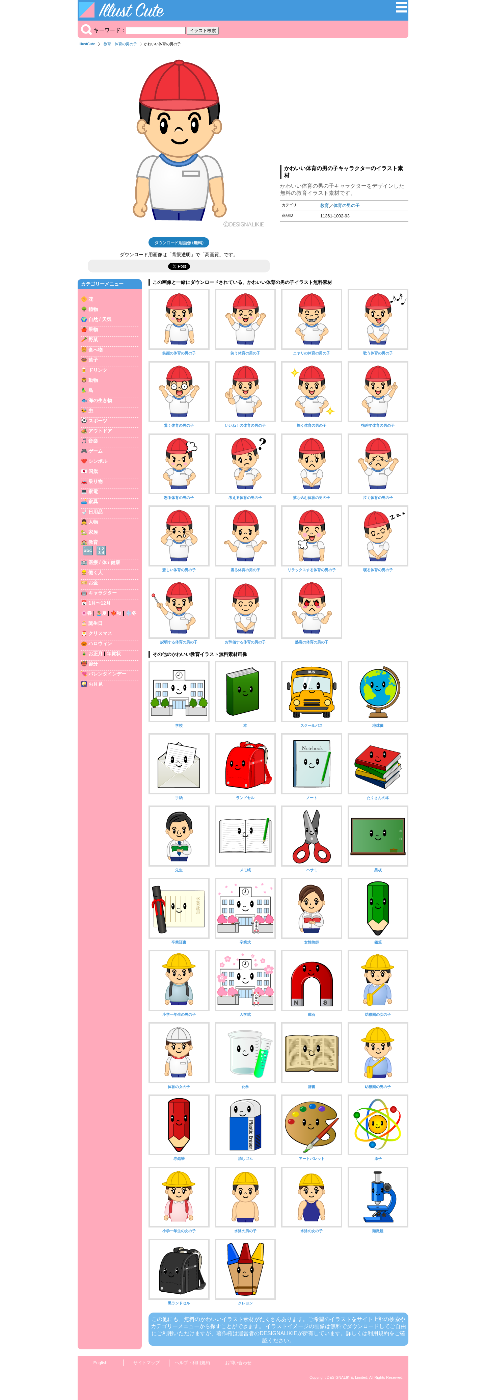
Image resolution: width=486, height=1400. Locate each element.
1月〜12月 (99, 603)
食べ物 (95, 349)
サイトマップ (146, 1362)
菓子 (93, 360)
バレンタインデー (107, 674)
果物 (93, 329)
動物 (93, 380)
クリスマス (100, 633)
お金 (93, 582)
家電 (93, 491)
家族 (93, 532)
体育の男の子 (126, 44)
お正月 (95, 653)
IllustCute (87, 44)
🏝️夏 (101, 613)
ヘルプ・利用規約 (192, 1362)
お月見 (95, 684)
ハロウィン (100, 643)
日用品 (95, 511)
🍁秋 (116, 613)
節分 (93, 663)
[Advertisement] (344, 107)
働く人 (95, 572)
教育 (107, 44)
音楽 (93, 441)
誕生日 (95, 623)
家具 (93, 501)
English (100, 1362)
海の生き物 (100, 400)
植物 (93, 309)
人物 (93, 522)
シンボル (97, 461)
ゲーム (95, 451)
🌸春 (86, 613)
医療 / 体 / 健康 (104, 562)
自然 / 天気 (99, 319)
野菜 (93, 339)
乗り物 (95, 481)
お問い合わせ (238, 1362)
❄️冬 (131, 613)
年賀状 (114, 653)
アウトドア (100, 430)
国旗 (93, 471)
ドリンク (97, 370)
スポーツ (97, 420)
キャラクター (102, 593)
